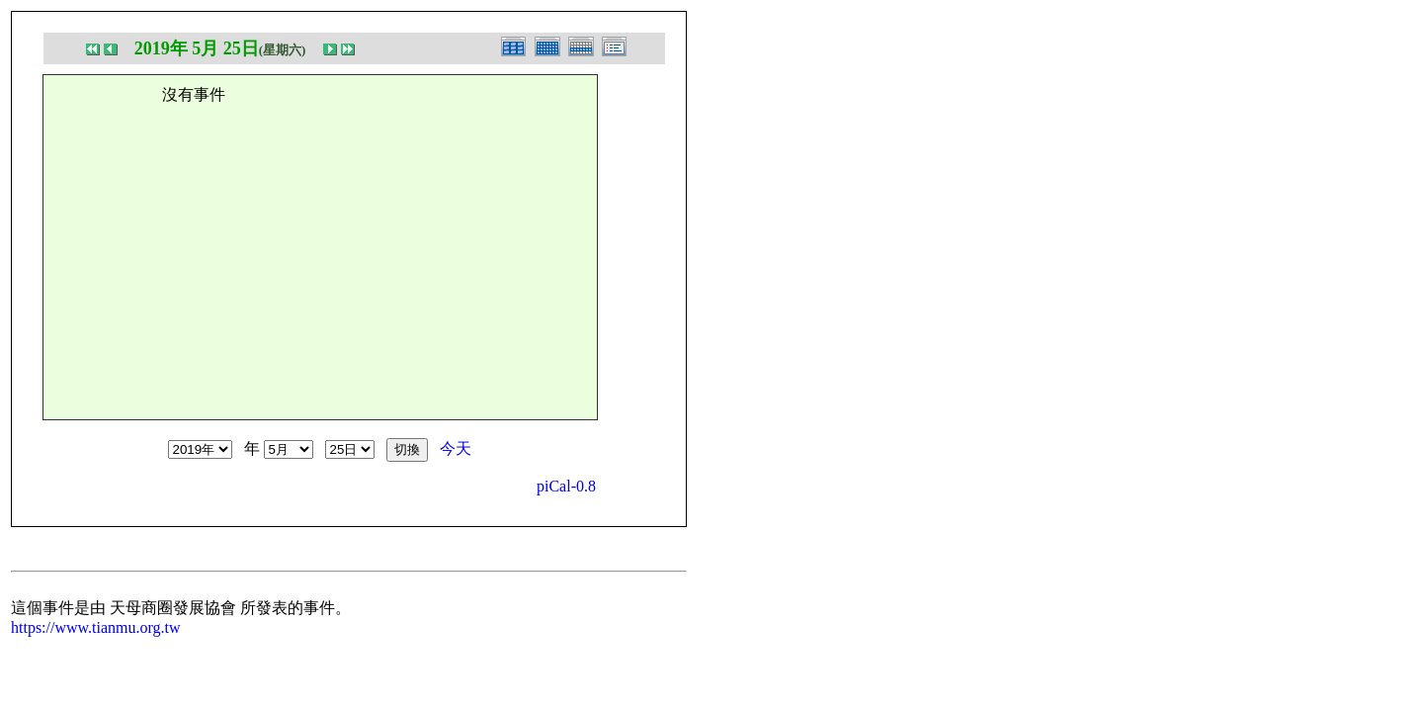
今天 (455, 448)
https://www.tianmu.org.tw (96, 627)
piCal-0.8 (566, 486)
